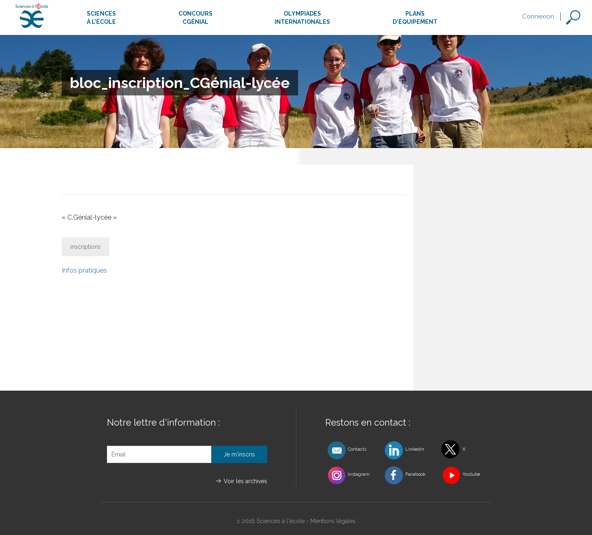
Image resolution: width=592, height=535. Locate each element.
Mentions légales (333, 521)
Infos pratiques (84, 270)
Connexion (538, 16)
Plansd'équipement (415, 17)
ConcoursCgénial (195, 17)
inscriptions (85, 246)
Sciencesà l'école (101, 17)
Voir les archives (245, 481)
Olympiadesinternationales (302, 17)
